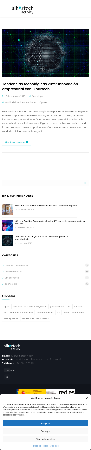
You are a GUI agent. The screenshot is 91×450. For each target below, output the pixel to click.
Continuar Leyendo (16, 142)
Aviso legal (54, 446)
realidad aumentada (16, 265)
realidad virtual (13, 102)
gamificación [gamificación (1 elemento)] (57, 306)
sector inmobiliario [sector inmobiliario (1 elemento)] (74, 312)
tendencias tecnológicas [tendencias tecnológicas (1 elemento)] (35, 318)
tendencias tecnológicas (34, 102)
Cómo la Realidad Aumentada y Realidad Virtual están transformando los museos (50, 222)
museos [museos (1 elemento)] (78, 306)
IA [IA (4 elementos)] (69, 306)
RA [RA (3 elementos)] (5, 312)
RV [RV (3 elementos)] (58, 312)
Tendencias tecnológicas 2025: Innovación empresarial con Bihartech (41, 238)
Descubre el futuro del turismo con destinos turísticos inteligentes (46, 205)
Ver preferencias (45, 439)
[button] (86, 398)
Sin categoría (12, 277)
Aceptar (45, 423)
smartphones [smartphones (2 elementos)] (11, 318)
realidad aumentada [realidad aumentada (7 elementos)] (21, 312)
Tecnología (37, 96)
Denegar (45, 431)
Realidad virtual (13, 271)
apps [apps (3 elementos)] (6, 306)
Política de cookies (40, 446)
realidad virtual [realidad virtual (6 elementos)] (45, 312)
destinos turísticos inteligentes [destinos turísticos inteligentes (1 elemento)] (29, 306)
